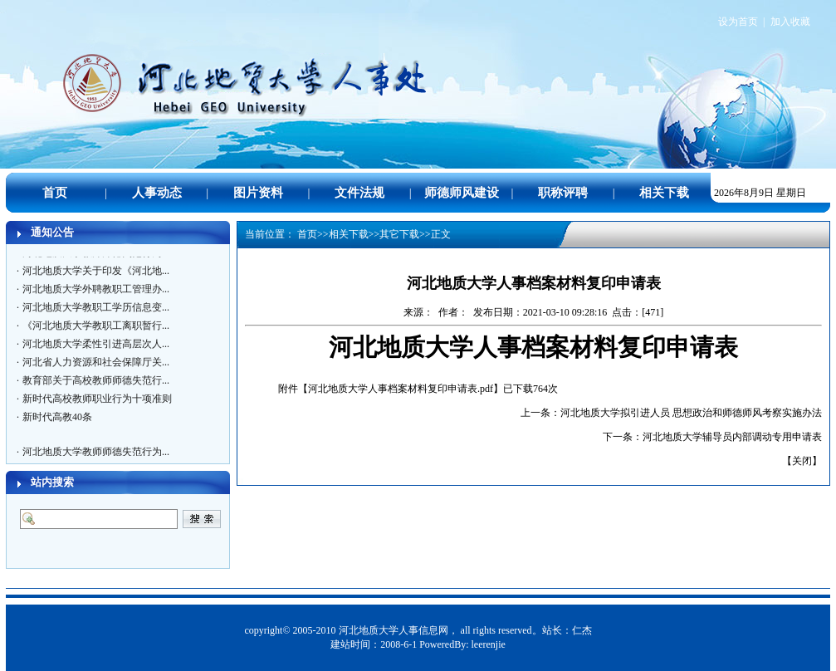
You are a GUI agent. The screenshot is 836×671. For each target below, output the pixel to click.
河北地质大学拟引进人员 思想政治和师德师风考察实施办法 (691, 413)
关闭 (802, 461)
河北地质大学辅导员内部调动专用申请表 (732, 437)
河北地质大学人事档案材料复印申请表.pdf (400, 388)
